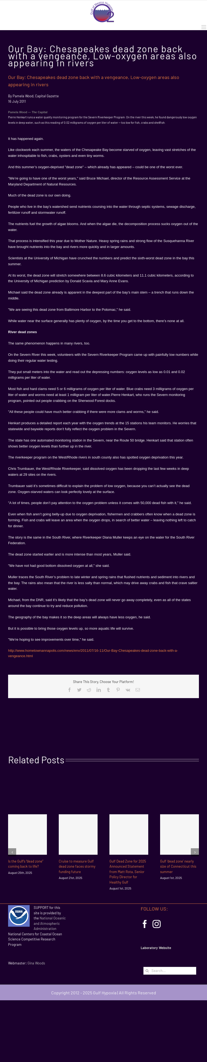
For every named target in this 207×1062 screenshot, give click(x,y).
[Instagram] (157, 924)
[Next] (195, 852)
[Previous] (12, 852)
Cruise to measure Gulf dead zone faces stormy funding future (77, 866)
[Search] (147, 971)
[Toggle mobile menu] (204, 27)
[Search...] (169, 971)
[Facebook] (145, 924)
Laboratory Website (156, 948)
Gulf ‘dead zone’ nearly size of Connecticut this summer (178, 866)
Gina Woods (36, 963)
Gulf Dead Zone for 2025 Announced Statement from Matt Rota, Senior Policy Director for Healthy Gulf (127, 871)
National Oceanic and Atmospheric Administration (50, 923)
